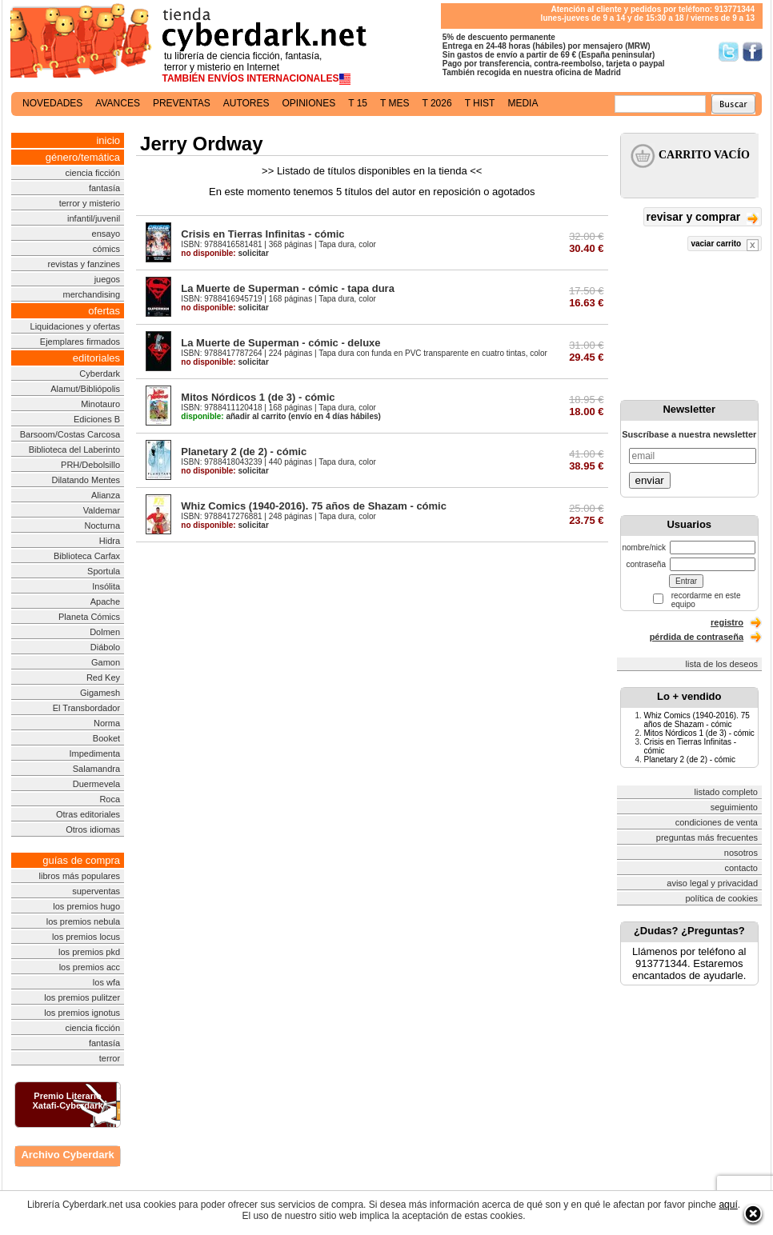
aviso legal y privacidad (712, 883)
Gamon (105, 662)
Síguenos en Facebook (753, 52)
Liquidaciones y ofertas (75, 326)
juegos (107, 279)
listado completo (727, 792)
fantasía (104, 188)
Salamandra (96, 768)
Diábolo (105, 647)
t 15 (357, 103)
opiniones (309, 103)
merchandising (92, 294)
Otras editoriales (88, 814)
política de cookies (722, 898)
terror (109, 1058)
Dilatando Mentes (85, 480)
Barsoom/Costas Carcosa (70, 434)
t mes (394, 103)
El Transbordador (86, 708)
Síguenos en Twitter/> (729, 52)
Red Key (103, 677)
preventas (181, 103)
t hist (480, 103)
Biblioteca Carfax (87, 556)
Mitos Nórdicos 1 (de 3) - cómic (257, 397)
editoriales (96, 358)
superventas (96, 891)
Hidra (109, 541)
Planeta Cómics (89, 616)
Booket (106, 738)
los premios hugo (86, 906)
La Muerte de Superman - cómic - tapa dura (288, 288)
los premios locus (86, 936)
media (522, 103)
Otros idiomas (93, 829)
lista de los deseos (722, 664)
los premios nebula (83, 921)
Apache (105, 601)
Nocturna (102, 525)
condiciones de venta (716, 822)
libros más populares (80, 876)
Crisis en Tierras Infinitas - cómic (262, 234)
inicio (108, 140)
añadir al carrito (233, 416)
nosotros (741, 852)
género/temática (83, 157)
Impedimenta (94, 753)
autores (246, 103)
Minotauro (100, 404)
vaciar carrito (725, 245)
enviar (649, 480)
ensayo (106, 233)
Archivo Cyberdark (67, 1155)
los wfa (106, 982)
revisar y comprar (703, 218)
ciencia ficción (93, 173)
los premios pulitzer (82, 997)
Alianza (105, 495)
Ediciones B (97, 419)
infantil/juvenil (93, 218)
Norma (107, 723)
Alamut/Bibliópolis (85, 389)
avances (117, 103)
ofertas (104, 311)
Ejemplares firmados (80, 341)
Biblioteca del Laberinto (74, 449)
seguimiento (734, 807)
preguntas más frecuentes (707, 837)
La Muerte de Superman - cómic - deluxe (280, 343)
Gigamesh (100, 692)
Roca (109, 799)
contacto (741, 868)
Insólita (106, 586)
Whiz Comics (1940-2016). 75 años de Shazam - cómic (314, 506)
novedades (52, 103)
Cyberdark (99, 373)
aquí (728, 1204)
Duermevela (96, 784)
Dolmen (105, 632)
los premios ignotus (82, 1012)
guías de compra (81, 860)
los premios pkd (89, 952)
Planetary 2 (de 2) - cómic (243, 452)
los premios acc (89, 967)
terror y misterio (89, 203)
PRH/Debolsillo (90, 465)
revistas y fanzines (84, 264)
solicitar (224, 253)
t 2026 (436, 103)
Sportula (103, 571)
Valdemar (101, 510)
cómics (106, 249)
